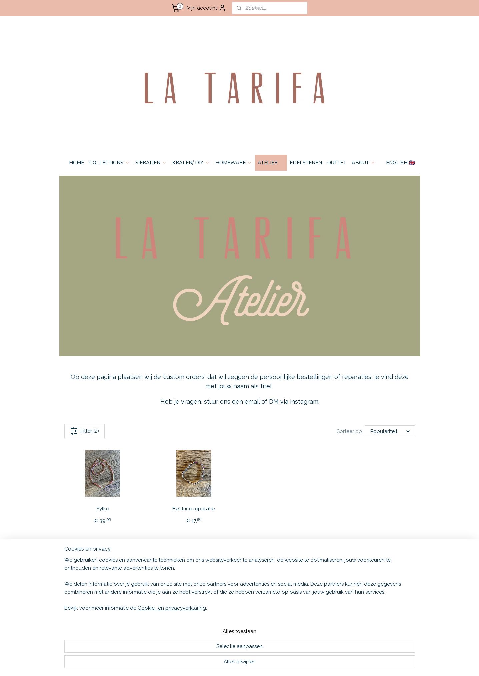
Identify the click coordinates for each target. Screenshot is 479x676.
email (252, 401)
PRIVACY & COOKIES (80, 582)
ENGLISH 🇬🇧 (400, 162)
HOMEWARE (233, 162)
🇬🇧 (152, 568)
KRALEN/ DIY (191, 162)
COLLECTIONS (109, 162)
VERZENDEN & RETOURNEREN (91, 575)
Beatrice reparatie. (193, 509)
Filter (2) (84, 431)
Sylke (102, 509)
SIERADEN (151, 162)
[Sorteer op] (389, 431)
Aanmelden (298, 584)
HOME (76, 162)
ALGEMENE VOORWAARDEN (89, 568)
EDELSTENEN (306, 162)
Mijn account (206, 8)
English (141, 568)
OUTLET (336, 162)
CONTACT (69, 589)
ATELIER (271, 162)
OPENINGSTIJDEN (77, 596)
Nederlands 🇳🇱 (147, 575)
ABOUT (364, 162)
